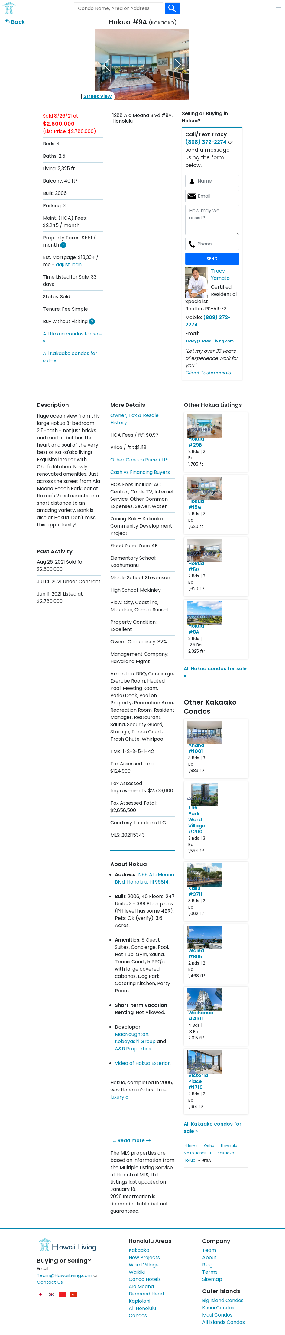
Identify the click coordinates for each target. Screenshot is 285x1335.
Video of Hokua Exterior (142, 1063)
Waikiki (137, 1272)
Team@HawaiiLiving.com (64, 1275)
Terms (210, 1272)
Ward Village (144, 1264)
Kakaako (139, 1250)
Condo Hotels (145, 1279)
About (209, 1257)
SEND (212, 259)
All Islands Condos (223, 1322)
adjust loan (69, 264)
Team (209, 1250)
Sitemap (212, 1279)
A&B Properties (133, 1048)
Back (18, 22)
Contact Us (50, 1282)
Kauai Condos (218, 1307)
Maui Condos (217, 1314)
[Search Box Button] (172, 8)
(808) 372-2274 (206, 142)
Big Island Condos (223, 1300)
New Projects (144, 1257)
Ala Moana (141, 1286)
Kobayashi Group (135, 1041)
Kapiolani (139, 1301)
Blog (207, 1264)
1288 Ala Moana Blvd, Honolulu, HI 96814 (144, 878)
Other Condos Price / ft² (139, 459)
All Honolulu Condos (142, 1312)
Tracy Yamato (220, 274)
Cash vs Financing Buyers (140, 472)
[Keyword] (118, 8)
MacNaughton (131, 1034)
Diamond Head (146, 1293)
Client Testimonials (208, 372)
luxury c (119, 1097)
